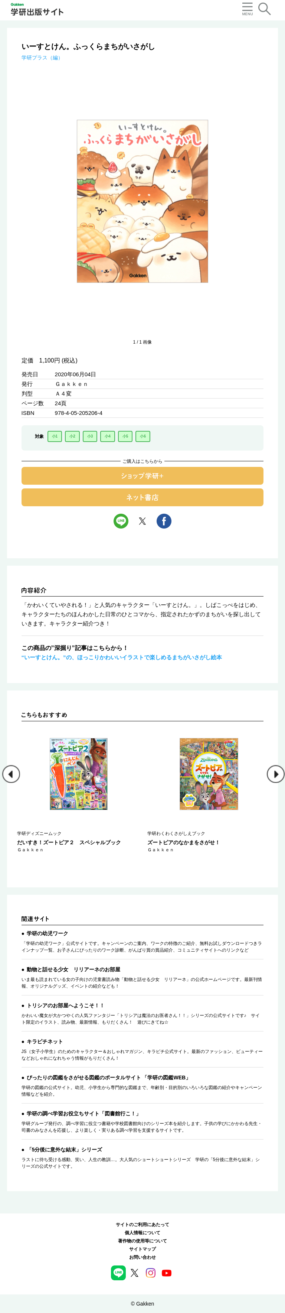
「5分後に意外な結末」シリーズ (64, 1150)
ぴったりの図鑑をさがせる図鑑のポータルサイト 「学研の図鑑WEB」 (109, 1077)
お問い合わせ (142, 1257)
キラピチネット (45, 1041)
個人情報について (142, 1232)
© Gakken (142, 1304)
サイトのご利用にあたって (142, 1224)
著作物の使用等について (142, 1241)
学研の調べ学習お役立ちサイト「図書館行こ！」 (84, 1114)
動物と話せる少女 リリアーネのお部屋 (73, 969)
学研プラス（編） (42, 58)
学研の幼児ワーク (47, 933)
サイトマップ (142, 1249)
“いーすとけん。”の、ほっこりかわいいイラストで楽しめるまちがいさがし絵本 (122, 657)
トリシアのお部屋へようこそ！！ (66, 1005)
